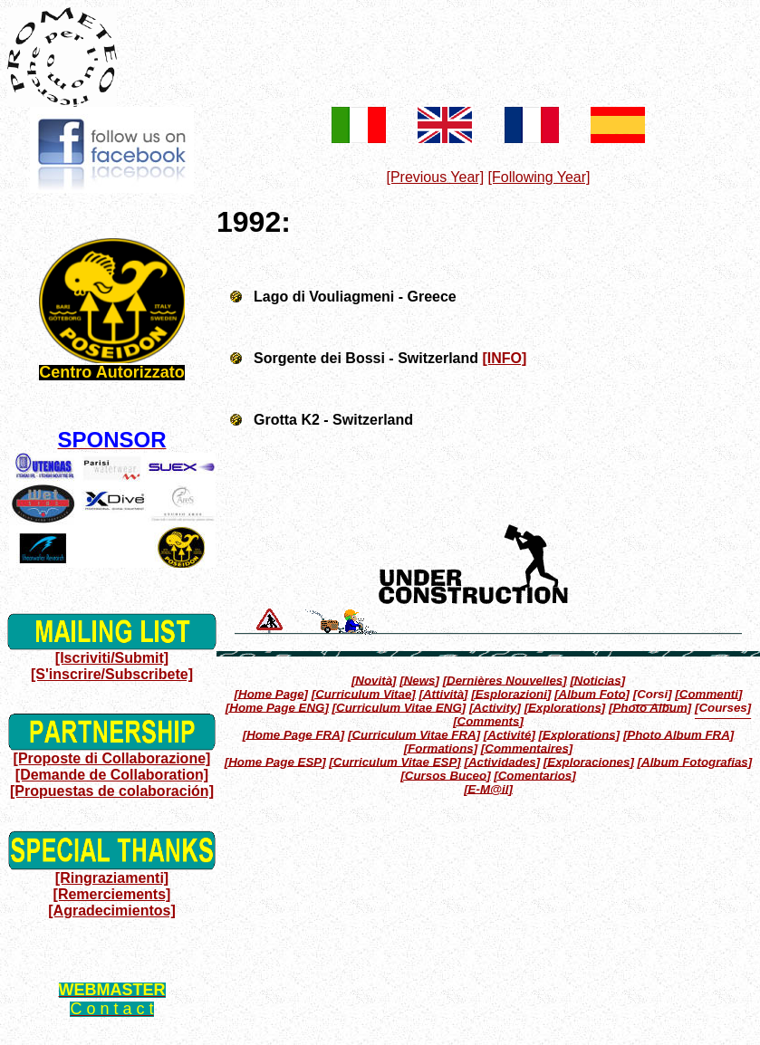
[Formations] (440, 747)
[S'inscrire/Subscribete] (112, 674)
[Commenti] (708, 693)
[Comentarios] (534, 774)
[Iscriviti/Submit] (111, 658)
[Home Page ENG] (277, 707)
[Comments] (488, 720)
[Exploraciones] (589, 761)
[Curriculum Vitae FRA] (414, 734)
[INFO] (505, 358)
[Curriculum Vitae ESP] (394, 761)
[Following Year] (539, 177)
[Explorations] (565, 707)
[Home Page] (271, 693)
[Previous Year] (435, 177)
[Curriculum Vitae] (364, 693)
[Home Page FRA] (294, 734)
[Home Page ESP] (275, 761)
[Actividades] (502, 761)
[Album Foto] (592, 693)
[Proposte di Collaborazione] (112, 758)
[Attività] (443, 693)
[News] (419, 679)
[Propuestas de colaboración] (112, 791)
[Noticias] (597, 679)
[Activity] (495, 707)
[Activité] (509, 734)
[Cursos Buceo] (445, 774)
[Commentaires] (526, 747)
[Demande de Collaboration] (111, 774)
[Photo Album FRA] (678, 734)
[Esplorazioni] (511, 693)
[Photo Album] (650, 707)
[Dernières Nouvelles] (505, 679)
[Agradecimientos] (111, 910)
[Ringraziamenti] (111, 878)
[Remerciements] (112, 894)
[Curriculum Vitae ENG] (399, 707)
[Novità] (374, 679)
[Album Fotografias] (695, 761)
